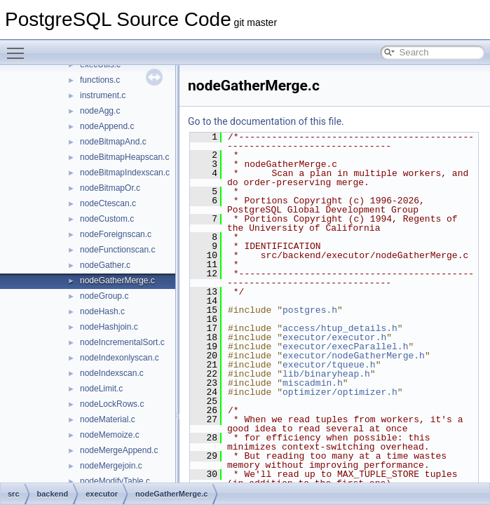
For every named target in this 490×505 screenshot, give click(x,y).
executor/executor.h (334, 337)
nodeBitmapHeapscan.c (124, 157)
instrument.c (102, 95)
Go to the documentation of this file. (266, 121)
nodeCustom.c (107, 219)
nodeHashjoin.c (109, 327)
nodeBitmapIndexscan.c (125, 172)
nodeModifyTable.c (115, 481)
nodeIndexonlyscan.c (119, 358)
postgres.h (310, 310)
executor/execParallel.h (345, 346)
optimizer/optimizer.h (340, 392)
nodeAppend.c (107, 126)
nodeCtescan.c (108, 203)
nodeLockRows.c (112, 404)
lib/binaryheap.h (326, 374)
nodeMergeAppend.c (119, 450)
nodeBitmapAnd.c (113, 142)
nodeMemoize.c (109, 435)
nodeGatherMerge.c (117, 280)
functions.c (100, 80)
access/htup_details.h (340, 328)
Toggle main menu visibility (19, 47)
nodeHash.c (102, 311)
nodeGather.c (105, 265)
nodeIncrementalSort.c (122, 342)
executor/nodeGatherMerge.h (354, 355)
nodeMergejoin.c (111, 466)
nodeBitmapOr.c (110, 188)
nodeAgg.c (100, 111)
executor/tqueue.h (329, 364)
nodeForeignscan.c (115, 234)
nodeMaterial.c (107, 419)
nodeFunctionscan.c (117, 250)
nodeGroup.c (104, 296)
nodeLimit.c (101, 388)
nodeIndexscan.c (112, 373)
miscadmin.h (313, 383)
